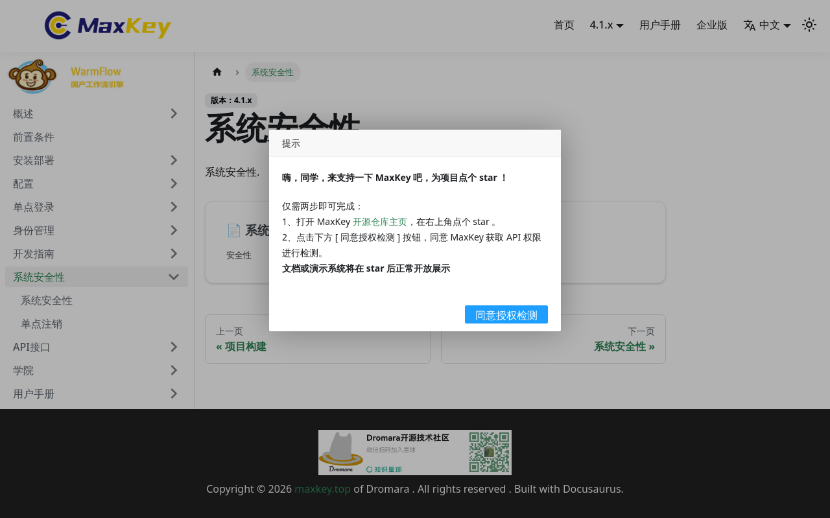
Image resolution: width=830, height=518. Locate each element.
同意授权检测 (506, 315)
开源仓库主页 (380, 221)
